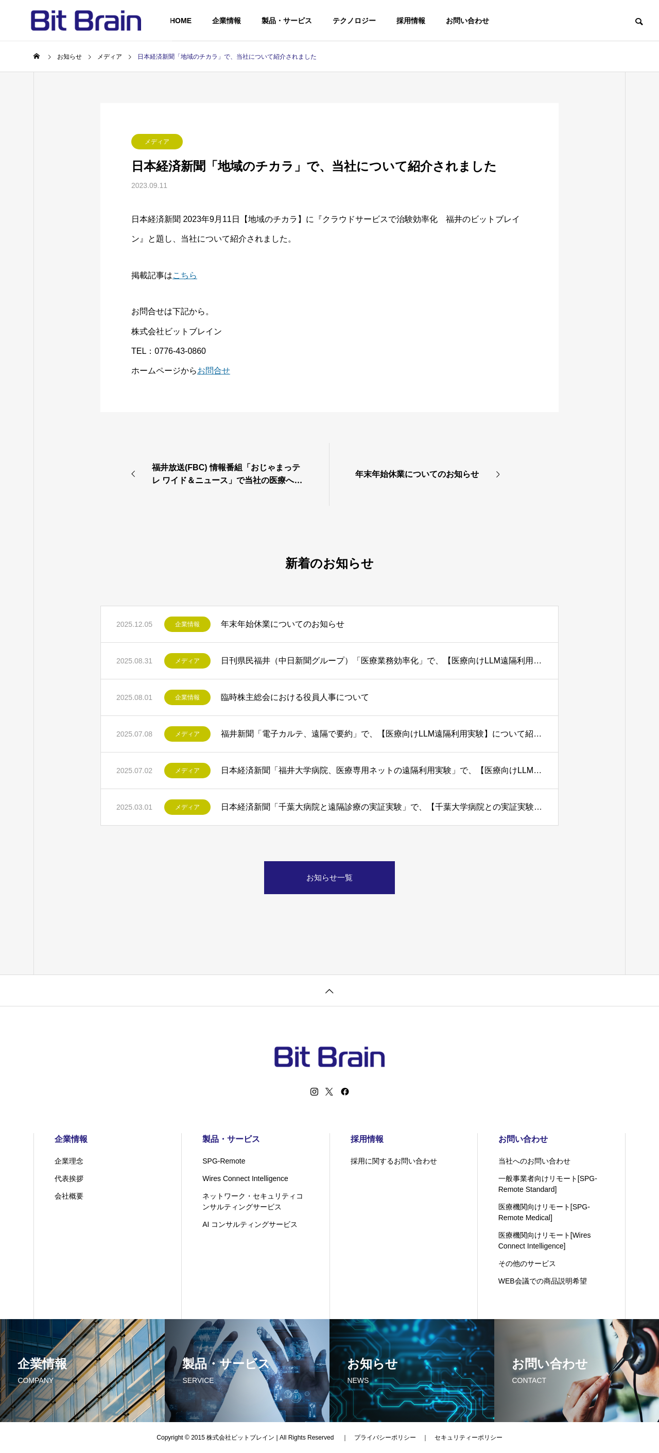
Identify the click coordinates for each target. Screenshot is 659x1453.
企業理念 (69, 1161)
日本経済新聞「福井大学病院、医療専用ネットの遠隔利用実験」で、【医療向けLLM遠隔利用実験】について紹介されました (382, 770)
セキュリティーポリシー (468, 1437)
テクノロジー (354, 20)
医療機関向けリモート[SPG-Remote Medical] (544, 1212)
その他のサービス (527, 1263)
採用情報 (410, 20)
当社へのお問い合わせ (534, 1161)
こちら (184, 275)
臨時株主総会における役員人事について (295, 697)
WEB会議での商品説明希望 (542, 1281)
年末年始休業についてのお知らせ (282, 624)
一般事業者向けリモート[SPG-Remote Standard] (547, 1183)
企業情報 (226, 20)
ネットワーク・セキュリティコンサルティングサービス (252, 1201)
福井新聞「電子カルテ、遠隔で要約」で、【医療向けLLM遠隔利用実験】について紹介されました (382, 733)
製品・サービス (287, 20)
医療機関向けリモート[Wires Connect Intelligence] (544, 1240)
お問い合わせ (467, 20)
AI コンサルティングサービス (250, 1224)
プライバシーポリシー (385, 1437)
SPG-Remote (223, 1161)
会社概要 (69, 1196)
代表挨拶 (69, 1178)
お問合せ (213, 370)
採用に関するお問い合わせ (394, 1161)
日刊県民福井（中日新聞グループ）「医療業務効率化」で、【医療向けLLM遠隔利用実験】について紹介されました (382, 660)
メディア (157, 141)
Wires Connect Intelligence (245, 1178)
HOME (181, 20)
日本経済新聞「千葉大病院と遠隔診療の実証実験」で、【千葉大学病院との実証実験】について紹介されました (382, 806)
